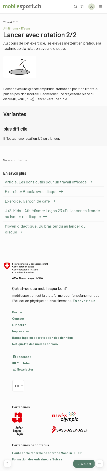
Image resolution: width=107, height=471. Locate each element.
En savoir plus (84, 300)
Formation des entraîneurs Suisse (37, 459)
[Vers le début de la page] (7, 464)
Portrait (18, 312)
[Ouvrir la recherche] (75, 6)
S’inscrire (19, 325)
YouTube (21, 363)
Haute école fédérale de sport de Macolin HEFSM (47, 453)
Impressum (20, 331)
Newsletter (22, 369)
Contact (18, 318)
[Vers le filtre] (82, 6)
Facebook (21, 357)
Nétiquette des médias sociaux (35, 344)
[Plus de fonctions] (100, 464)
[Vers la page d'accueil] (22, 6)
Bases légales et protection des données (42, 337)
